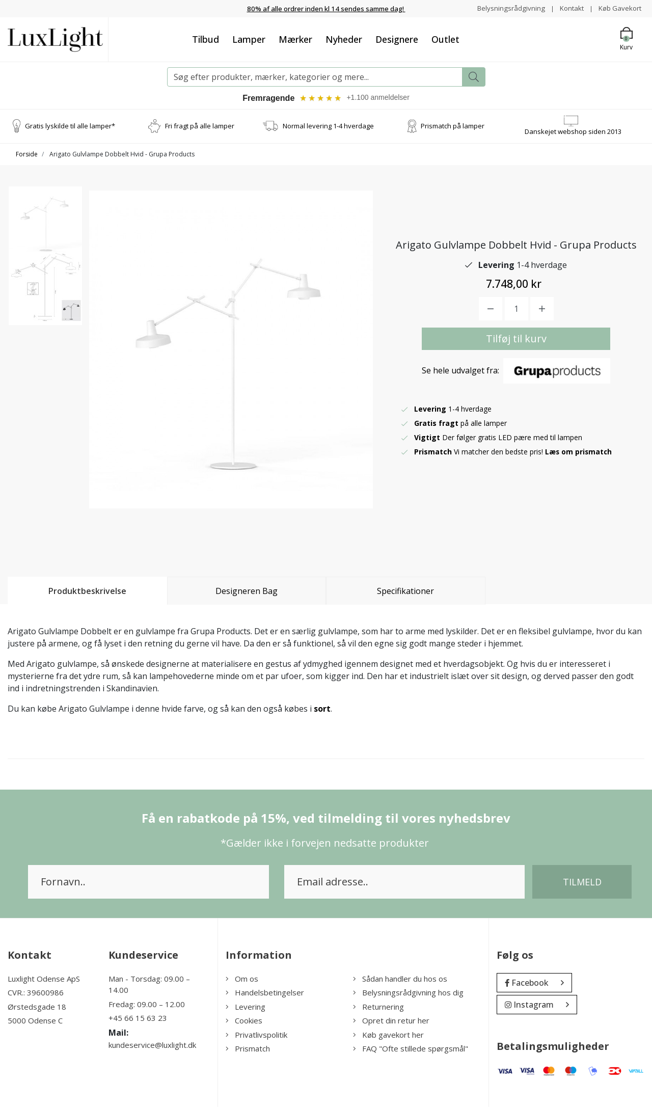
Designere (396, 39)
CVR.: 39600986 (36, 993)
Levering (245, 1008)
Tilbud (205, 39)
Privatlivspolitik (256, 1036)
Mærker (295, 39)
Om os (242, 980)
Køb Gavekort (618, 8)
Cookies (244, 1021)
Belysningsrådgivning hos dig (408, 993)
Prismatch (248, 1049)
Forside (27, 155)
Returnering (378, 1008)
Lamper (248, 39)
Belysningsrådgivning (506, 8)
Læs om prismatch (579, 452)
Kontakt (568, 8)
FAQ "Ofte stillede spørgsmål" (410, 1049)
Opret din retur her (391, 1021)
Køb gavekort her (388, 1036)
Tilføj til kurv (516, 339)
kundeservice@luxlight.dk (152, 1046)
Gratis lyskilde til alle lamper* (70, 126)
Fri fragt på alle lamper (199, 126)
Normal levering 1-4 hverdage (328, 126)
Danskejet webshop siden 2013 (573, 132)
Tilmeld (582, 883)
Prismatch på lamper (452, 126)
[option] (45, 228)
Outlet (445, 39)
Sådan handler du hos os (400, 980)
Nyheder (343, 39)
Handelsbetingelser (265, 993)
